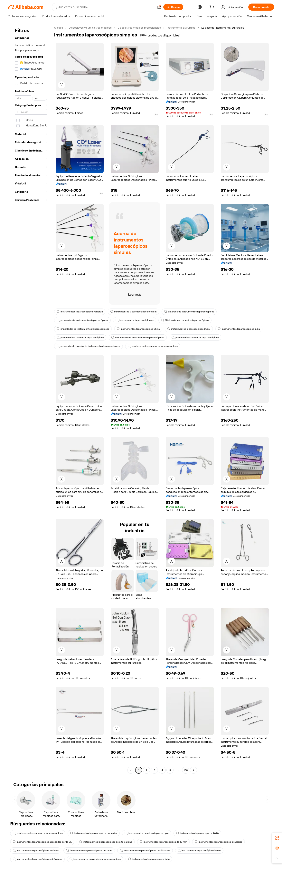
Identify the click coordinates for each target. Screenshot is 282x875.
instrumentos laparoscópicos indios (199, 850)
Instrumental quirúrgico (181, 27)
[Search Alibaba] (105, 7)
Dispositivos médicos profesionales (139, 27)
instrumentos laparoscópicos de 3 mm (133, 311)
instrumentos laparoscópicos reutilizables (145, 850)
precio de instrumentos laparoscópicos (80, 337)
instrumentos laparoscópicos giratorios (218, 841)
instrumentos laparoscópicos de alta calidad (105, 841)
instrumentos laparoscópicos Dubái (188, 328)
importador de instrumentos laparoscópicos (83, 328)
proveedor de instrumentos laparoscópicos (82, 320)
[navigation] (29, 399)
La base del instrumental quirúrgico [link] (222, 27)
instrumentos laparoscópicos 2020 (197, 833)
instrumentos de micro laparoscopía (147, 833)
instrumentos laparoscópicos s (135, 320)
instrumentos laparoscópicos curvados (93, 833)
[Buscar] (173, 7)
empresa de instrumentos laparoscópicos (189, 311)
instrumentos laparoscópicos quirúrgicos (37, 859)
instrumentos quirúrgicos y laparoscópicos (95, 859)
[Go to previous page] (130, 770)
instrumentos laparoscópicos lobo (149, 859)
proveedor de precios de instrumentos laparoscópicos (88, 346)
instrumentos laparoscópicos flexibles (36, 850)
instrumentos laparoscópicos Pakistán (80, 311)
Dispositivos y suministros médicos (90, 27)
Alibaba (58, 27)
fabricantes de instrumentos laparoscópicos (137, 337)
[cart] (212, 7)
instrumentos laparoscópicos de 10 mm (163, 841)
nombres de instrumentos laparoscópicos (153, 346)
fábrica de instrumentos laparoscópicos (185, 320)
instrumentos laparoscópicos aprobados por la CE (42, 841)
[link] (277, 838)
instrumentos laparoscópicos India (239, 328)
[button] (159, 7)
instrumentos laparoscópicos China (138, 328)
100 (186, 770)
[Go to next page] (193, 770)
